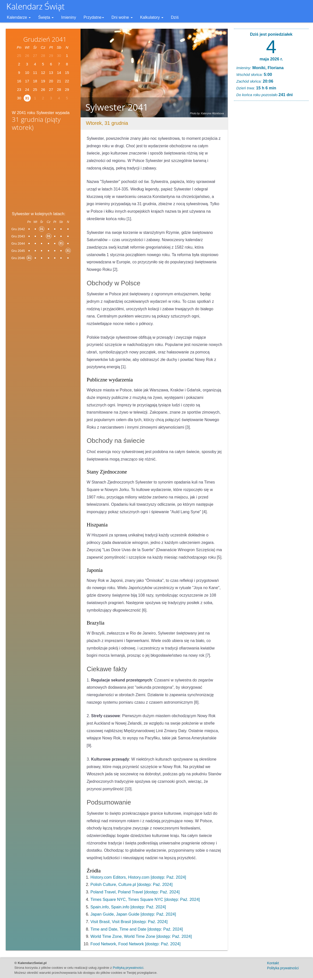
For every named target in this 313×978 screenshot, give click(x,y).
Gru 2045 (18, 251)
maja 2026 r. (271, 59)
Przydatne (94, 17)
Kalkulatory (152, 17)
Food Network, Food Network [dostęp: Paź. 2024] (136, 944)
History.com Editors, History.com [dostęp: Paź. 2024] (138, 877)
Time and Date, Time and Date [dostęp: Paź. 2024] (137, 929)
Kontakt (273, 963)
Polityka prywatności (283, 968)
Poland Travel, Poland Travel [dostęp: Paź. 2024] (135, 892)
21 (59, 81)
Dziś (175, 17)
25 (35, 89)
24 (27, 89)
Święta (46, 17)
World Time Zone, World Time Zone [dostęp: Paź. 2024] (141, 936)
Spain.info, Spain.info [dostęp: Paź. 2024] (128, 907)
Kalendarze (19, 17)
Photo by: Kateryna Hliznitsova (207, 113)
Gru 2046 (18, 258)
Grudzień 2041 (44, 39)
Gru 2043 (18, 236)
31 (27, 98)
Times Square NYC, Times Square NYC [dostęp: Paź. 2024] (145, 899)
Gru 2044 (18, 243)
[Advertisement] (43, 172)
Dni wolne (122, 17)
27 (51, 89)
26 (43, 89)
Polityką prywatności (128, 968)
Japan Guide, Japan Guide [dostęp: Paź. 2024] (133, 914)
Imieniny (68, 17)
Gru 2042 (18, 229)
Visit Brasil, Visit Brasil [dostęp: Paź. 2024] (129, 921)
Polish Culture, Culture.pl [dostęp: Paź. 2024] (132, 884)
